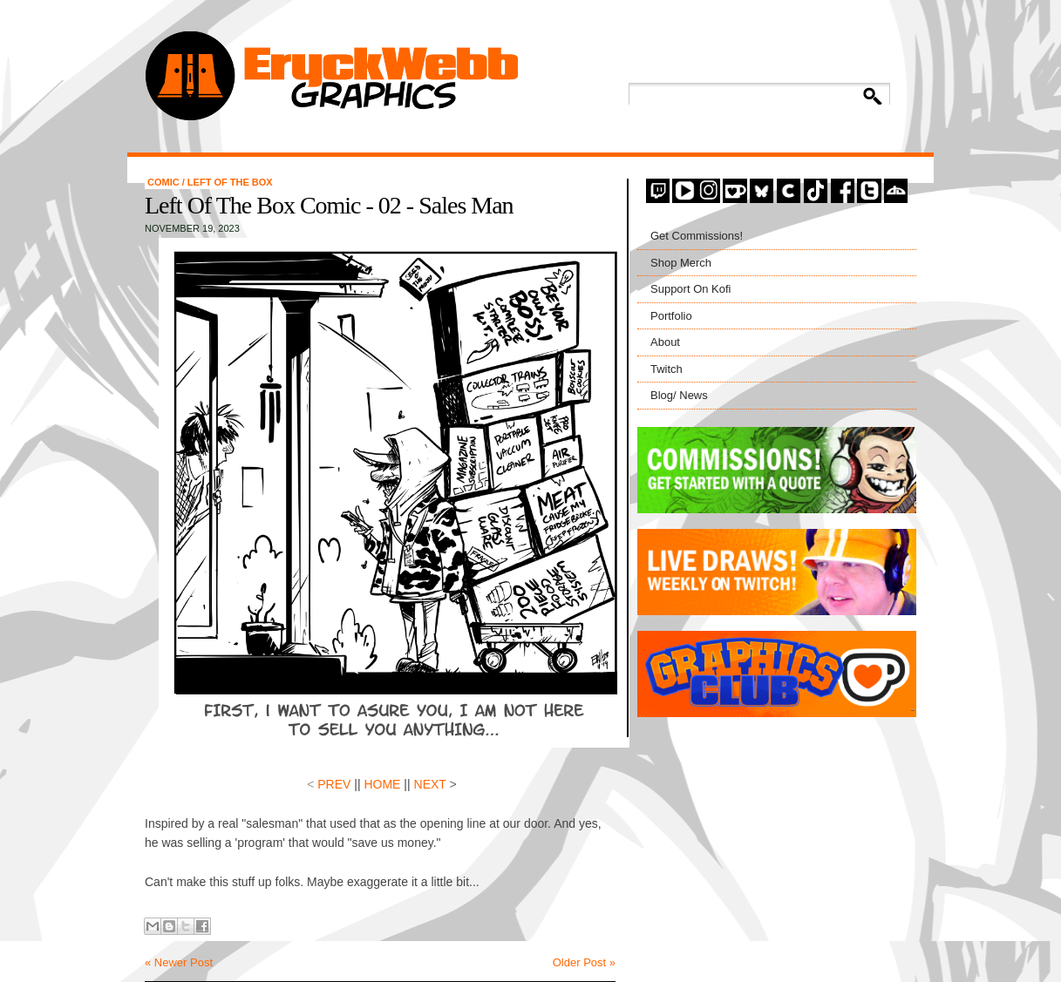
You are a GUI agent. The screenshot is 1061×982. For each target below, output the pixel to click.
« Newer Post (179, 962)
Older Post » (584, 962)
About (665, 342)
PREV (333, 784)
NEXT (430, 784)
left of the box (230, 182)
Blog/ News (679, 395)
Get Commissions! (696, 235)
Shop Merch (680, 262)
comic (164, 182)
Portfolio (671, 315)
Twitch (666, 369)
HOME (381, 784)
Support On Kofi (690, 288)
